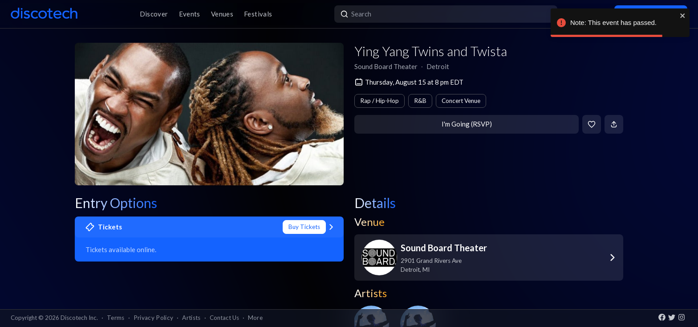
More (255, 317)
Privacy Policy (154, 317)
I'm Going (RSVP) (467, 124)
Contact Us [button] (224, 317)
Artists (191, 317)
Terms (116, 317)
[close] (683, 15)
